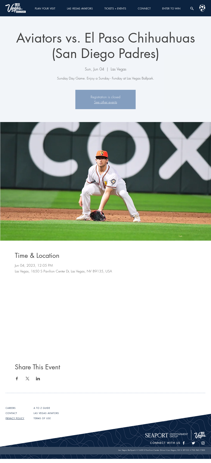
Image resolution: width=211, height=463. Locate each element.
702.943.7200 (198, 450)
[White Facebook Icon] (184, 443)
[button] (45, 8)
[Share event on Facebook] (17, 378)
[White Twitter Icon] (193, 443)
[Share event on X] (27, 378)
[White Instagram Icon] (203, 443)
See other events (105, 102)
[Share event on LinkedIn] (38, 378)
